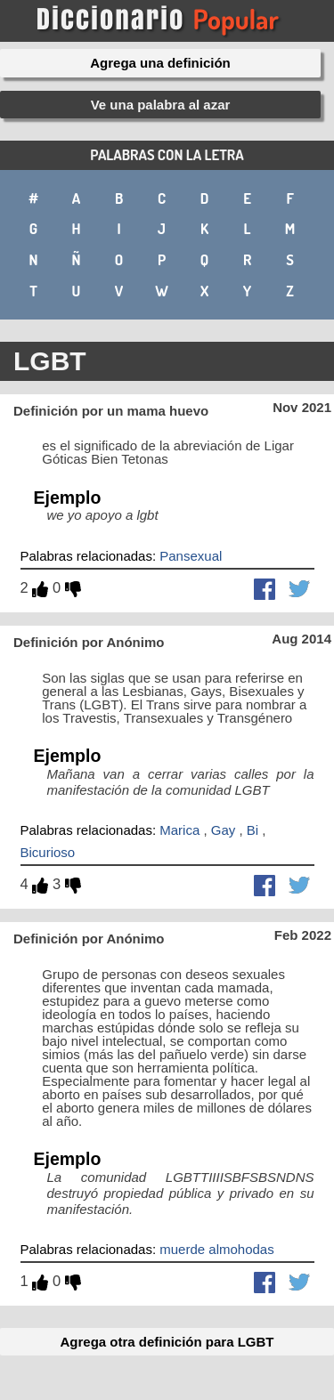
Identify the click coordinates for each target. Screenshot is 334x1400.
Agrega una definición (160, 62)
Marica (179, 830)
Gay (223, 830)
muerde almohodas (216, 1249)
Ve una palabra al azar (161, 104)
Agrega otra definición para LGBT (166, 1341)
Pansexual (190, 555)
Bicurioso (48, 852)
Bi (252, 830)
